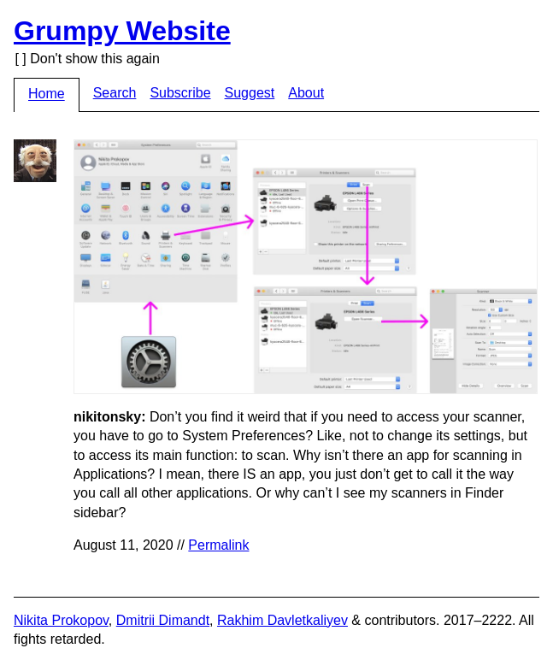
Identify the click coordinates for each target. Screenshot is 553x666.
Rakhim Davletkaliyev (282, 620)
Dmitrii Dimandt (162, 620)
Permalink (218, 545)
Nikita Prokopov (61, 620)
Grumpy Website (122, 30)
